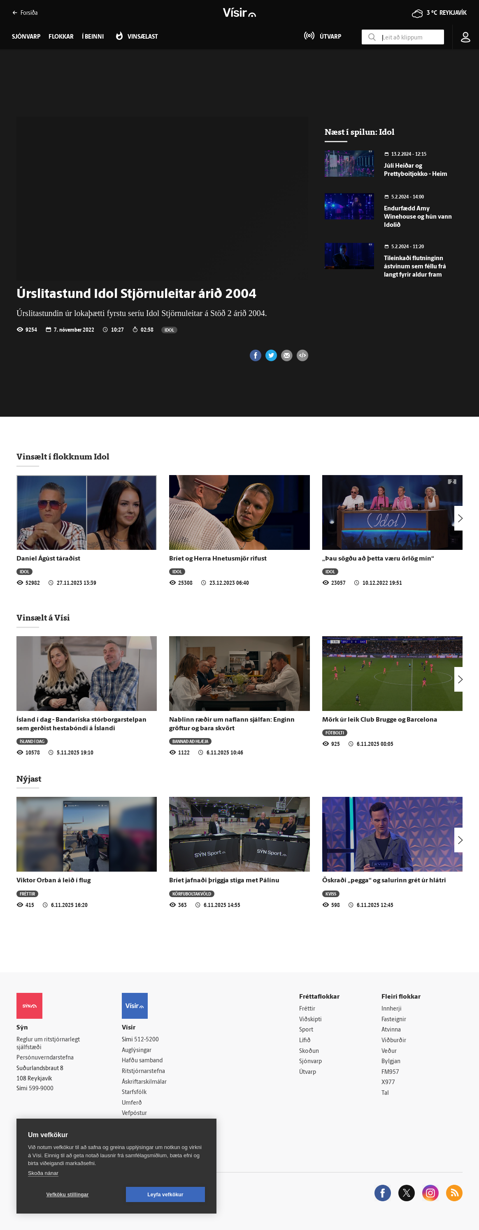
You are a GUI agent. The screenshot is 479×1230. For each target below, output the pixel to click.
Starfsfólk (134, 1092)
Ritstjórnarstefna (143, 1071)
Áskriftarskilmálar (144, 1082)
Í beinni (93, 37)
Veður (389, 1051)
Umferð (132, 1103)
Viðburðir (393, 1041)
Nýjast (28, 779)
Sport (306, 1030)
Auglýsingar (136, 1051)
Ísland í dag (32, 741)
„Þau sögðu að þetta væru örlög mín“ (378, 559)
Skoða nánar (43, 1173)
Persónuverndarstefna (45, 1058)
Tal (385, 1093)
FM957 (390, 1072)
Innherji (391, 1009)
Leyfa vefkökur (165, 1195)
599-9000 (41, 1089)
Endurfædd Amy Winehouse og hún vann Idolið (418, 217)
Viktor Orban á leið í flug (53, 880)
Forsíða (24, 12)
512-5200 (146, 1040)
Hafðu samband (142, 1061)
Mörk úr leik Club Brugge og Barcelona (379, 720)
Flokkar (61, 37)
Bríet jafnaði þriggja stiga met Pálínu (224, 880)
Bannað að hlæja (190, 741)
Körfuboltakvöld (191, 893)
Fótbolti (335, 732)
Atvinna (391, 1030)
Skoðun (309, 1051)
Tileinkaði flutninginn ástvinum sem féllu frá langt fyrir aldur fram (415, 267)
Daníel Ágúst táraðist (48, 559)
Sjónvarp (310, 1062)
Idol (169, 329)
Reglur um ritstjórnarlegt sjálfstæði (48, 1044)
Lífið (305, 1041)
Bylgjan (390, 1062)
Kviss (331, 893)
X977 (388, 1083)
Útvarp (307, 1072)
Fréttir (27, 893)
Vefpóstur (134, 1113)
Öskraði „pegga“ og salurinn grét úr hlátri (384, 880)
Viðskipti (310, 1020)
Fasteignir (393, 1020)
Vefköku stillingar (68, 1195)
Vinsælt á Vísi (43, 618)
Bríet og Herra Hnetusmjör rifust (218, 559)
